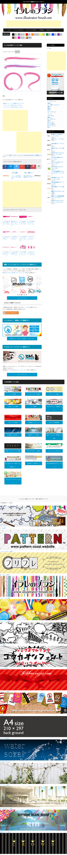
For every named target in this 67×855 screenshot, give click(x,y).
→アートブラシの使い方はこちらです (12, 105)
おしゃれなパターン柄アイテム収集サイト (13, 465)
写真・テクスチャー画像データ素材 (54, 436)
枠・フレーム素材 (54, 394)
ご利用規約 (41, 30)
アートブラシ (14, 155)
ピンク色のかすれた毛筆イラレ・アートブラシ (6, 238)
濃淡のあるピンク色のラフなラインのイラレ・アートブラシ (14, 223)
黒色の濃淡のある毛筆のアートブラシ (32, 175)
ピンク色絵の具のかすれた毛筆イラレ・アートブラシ (22, 223)
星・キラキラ (50, 119)
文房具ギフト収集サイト (33, 463)
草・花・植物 (50, 124)
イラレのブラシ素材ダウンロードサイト (33, 1)
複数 (30, 37)
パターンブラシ (50, 112)
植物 (48, 108)
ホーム (9, 30)
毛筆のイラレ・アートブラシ (57, 139)
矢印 (48, 109)
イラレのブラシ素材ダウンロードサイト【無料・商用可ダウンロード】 (33, 498)
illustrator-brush (30, 155)
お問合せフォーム (50, 30)
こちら (26, 307)
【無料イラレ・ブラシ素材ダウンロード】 (13, 103)
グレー (22, 34)
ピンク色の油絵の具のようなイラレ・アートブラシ (31, 223)
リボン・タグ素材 (12, 422)
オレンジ (36, 34)
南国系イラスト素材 (33, 435)
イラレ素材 (13, 394)
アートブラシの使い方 (18, 30)
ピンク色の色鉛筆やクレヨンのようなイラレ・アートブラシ (22, 238)
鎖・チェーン (50, 125)
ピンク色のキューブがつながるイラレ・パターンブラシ (31, 254)
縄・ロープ (50, 122)
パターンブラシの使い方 (31, 30)
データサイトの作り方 (54, 451)
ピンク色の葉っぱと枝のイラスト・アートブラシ (6, 253)
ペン (48, 114)
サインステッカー (22, 298)
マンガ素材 (33, 406)
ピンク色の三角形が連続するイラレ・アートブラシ (14, 253)
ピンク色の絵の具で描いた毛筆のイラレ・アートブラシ (6, 223)
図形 (48, 106)
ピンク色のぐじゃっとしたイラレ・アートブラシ (31, 238)
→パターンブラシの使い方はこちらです (13, 107)
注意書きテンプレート (33, 422)
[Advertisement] (33, 23)
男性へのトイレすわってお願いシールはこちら (22, 338)
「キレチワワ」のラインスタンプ (13, 481)
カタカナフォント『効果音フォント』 (54, 408)
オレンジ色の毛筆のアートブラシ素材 (12, 175)
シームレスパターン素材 (33, 394)
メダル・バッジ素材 (13, 406)
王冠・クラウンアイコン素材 (13, 451)
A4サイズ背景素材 (54, 422)
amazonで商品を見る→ (12, 312)
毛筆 (10, 155)
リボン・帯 (50, 115)
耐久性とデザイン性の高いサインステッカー (14, 272)
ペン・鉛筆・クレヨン (52, 104)
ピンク (22, 37)
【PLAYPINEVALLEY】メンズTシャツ (54, 465)
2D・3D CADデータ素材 (33, 451)
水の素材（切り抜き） (13, 435)
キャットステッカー (21, 370)
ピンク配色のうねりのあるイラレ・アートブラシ (14, 238)
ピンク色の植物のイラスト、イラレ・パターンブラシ (22, 254)
